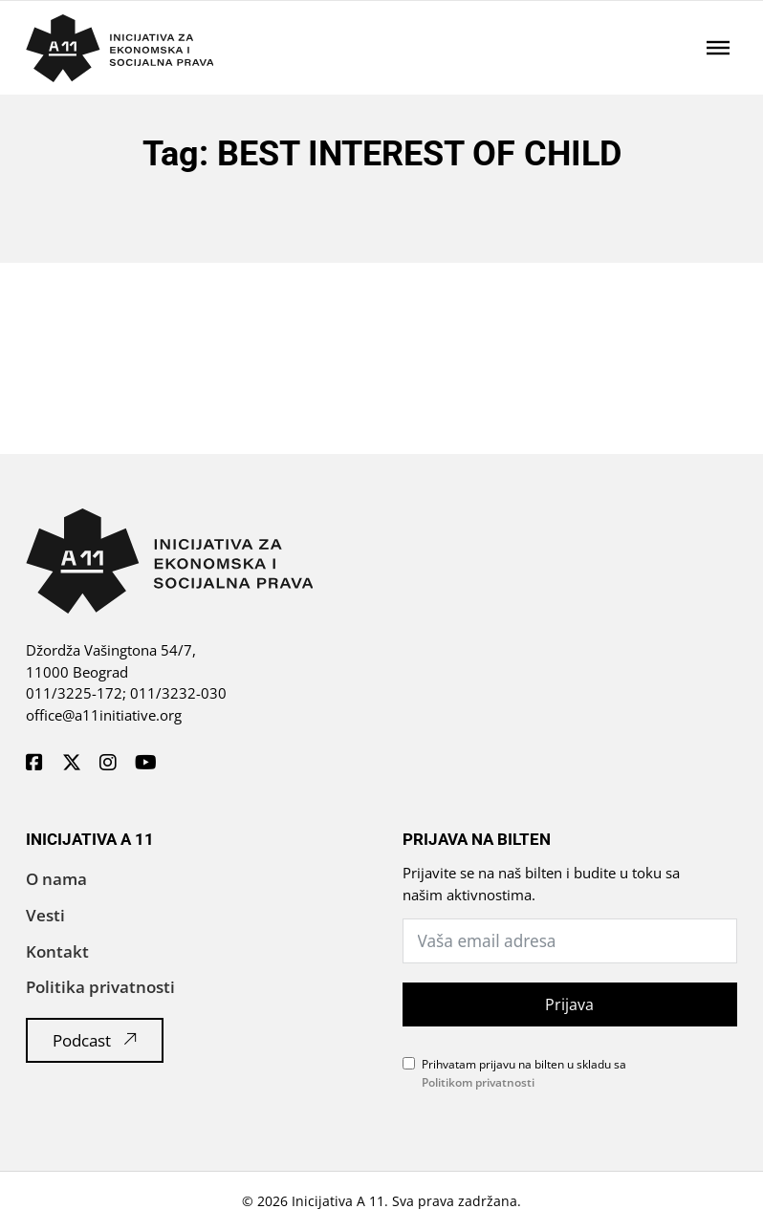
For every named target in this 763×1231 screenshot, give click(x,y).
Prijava (569, 1004)
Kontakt (57, 951)
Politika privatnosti (100, 987)
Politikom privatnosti (478, 1082)
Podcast (95, 1040)
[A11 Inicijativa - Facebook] (34, 763)
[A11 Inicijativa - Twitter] (71, 763)
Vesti (45, 915)
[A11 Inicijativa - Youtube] (146, 763)
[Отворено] (718, 47)
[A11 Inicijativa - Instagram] (108, 763)
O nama (56, 879)
